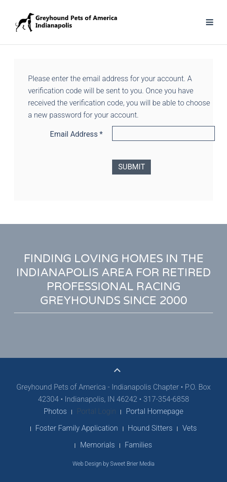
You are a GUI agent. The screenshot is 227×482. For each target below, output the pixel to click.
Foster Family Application (76, 428)
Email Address (76, 134)
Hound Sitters (150, 428)
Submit (131, 166)
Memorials (97, 444)
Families (138, 444)
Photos (55, 411)
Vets (189, 428)
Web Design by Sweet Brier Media (113, 464)
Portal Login (96, 411)
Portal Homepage (154, 411)
